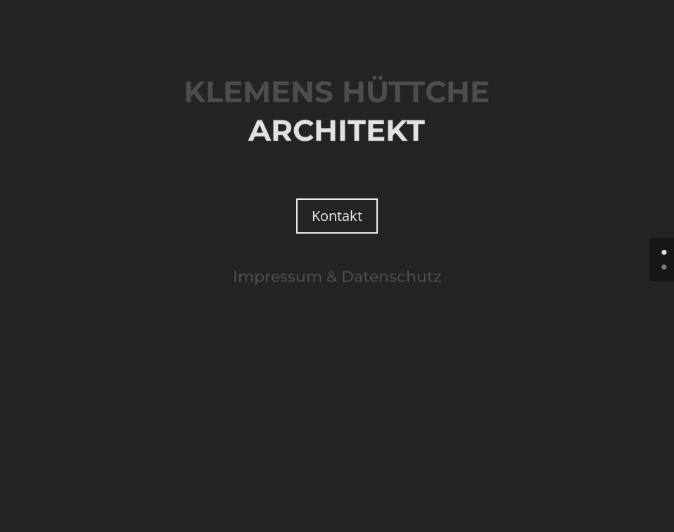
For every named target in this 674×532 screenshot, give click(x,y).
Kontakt (337, 215)
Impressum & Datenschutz (337, 276)
